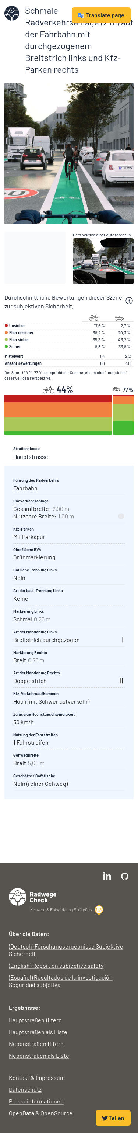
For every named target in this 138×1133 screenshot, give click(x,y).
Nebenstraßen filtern (36, 1043)
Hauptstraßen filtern (35, 1019)
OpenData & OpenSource (40, 1112)
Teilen (113, 1117)
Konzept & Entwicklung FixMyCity (67, 910)
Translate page (101, 14)
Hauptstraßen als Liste (38, 1031)
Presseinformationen (36, 1101)
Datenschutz (25, 1089)
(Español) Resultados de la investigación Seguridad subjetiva (61, 981)
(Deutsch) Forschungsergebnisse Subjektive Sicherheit (66, 950)
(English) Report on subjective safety (56, 965)
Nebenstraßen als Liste (39, 1055)
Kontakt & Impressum (37, 1077)
